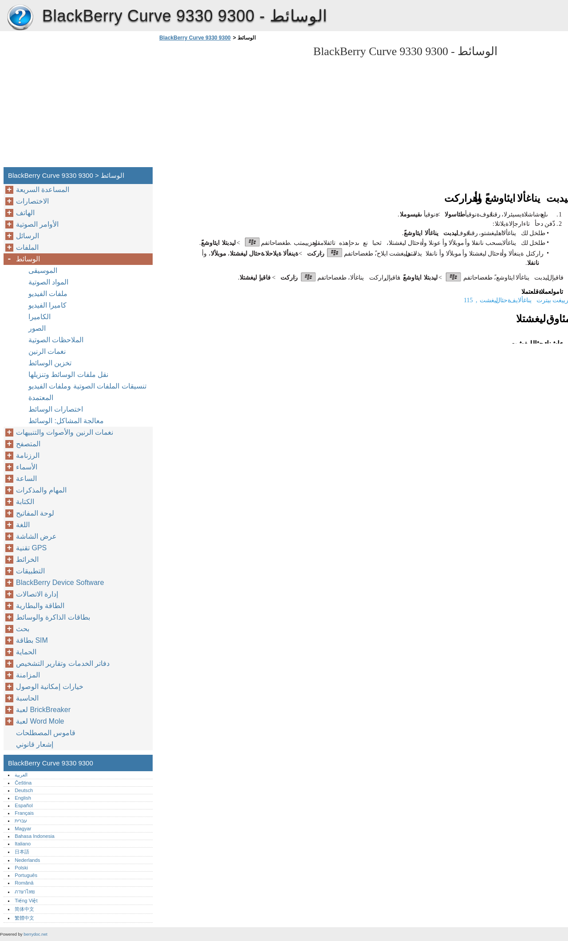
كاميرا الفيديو (47, 305)
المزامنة (28, 675)
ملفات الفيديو (47, 293)
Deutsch (24, 790)
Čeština (23, 782)
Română (24, 882)
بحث (22, 629)
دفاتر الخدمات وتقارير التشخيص (63, 663)
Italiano (23, 843)
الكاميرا (39, 316)
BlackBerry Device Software (60, 582)
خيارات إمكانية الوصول (49, 686)
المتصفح (28, 444)
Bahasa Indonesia (35, 836)
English (23, 798)
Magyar (23, 828)
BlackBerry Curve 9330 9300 (20, 17)
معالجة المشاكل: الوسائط (66, 420)
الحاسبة (27, 698)
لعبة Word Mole (40, 721)
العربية (21, 774)
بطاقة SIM (32, 640)
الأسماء (26, 467)
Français (24, 813)
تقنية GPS (31, 548)
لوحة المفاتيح (35, 513)
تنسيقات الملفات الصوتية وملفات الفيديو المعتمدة (87, 391)
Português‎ (26, 875)
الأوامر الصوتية (37, 224)
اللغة (23, 525)
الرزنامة (27, 455)
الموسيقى (42, 270)
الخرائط (27, 559)
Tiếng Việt (26, 900)
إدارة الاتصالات (37, 594)
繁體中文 (24, 918)
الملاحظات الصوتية (55, 340)
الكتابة (25, 501)
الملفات (27, 247)
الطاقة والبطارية (40, 605)
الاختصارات (32, 201)
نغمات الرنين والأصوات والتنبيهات (64, 432)
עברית (21, 820)
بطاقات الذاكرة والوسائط (53, 617)
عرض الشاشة (36, 536)
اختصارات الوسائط (55, 409)
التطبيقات (30, 571)
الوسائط (28, 259)
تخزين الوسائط (49, 363)
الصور (37, 328)
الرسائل (27, 236)
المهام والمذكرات (41, 490)
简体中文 (24, 909)
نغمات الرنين (47, 351)
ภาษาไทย (25, 891)
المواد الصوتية (48, 282)
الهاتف (25, 212)
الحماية (26, 652)
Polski (21, 867)
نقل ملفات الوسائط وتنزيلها (68, 374)
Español (23, 805)
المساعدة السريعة (42, 189)
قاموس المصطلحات (45, 733)
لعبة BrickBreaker (43, 709)
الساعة (26, 478)
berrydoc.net (35, 934)
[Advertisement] (231, 106)
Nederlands (27, 860)
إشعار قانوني (34, 744)
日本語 (22, 851)
